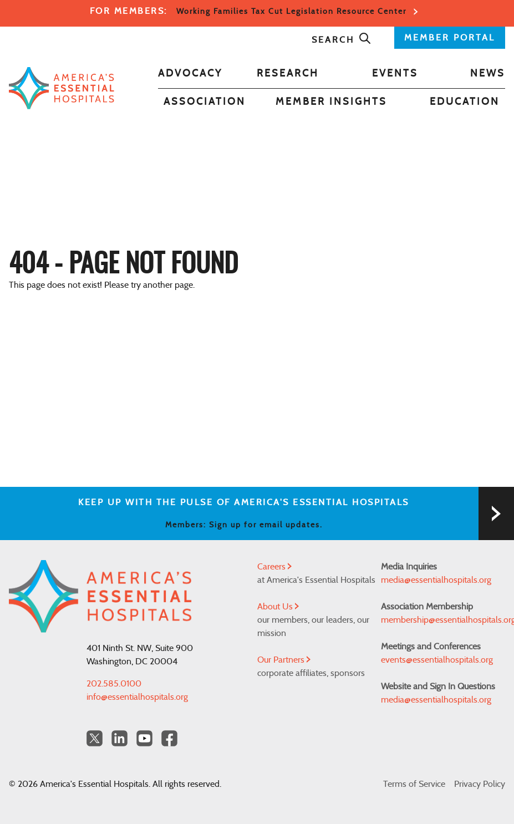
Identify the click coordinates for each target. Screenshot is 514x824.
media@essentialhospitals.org (436, 580)
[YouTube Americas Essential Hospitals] (144, 738)
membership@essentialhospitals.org (443, 620)
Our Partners (284, 659)
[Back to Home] (61, 88)
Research (288, 74)
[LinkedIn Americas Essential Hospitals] (119, 738)
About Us (278, 606)
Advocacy (190, 74)
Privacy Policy (479, 784)
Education (465, 102)
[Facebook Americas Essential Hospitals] (169, 738)
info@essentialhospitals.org (137, 697)
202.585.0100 (113, 683)
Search (341, 39)
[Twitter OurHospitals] (94, 738)
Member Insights (331, 102)
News (487, 74)
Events (395, 74)
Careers (274, 566)
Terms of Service (414, 784)
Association (205, 102)
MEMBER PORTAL (449, 37)
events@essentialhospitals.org (437, 659)
